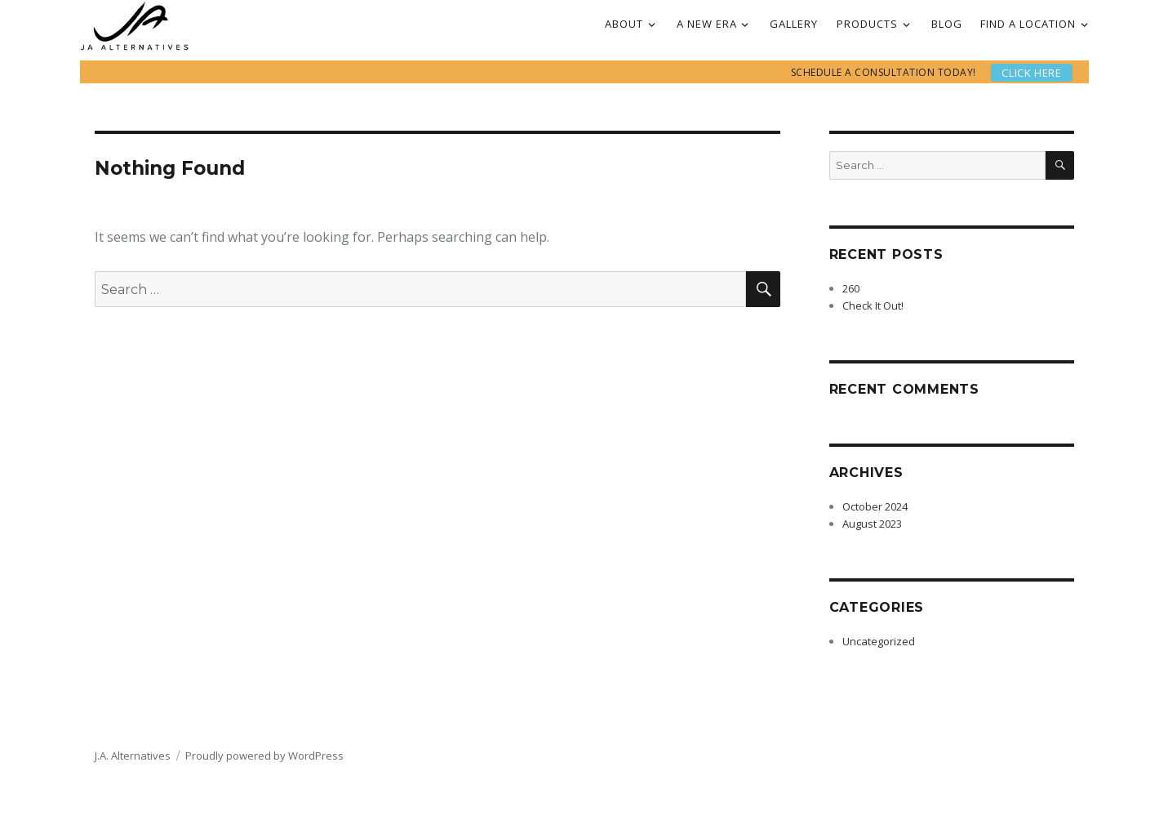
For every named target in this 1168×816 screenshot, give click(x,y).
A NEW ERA (707, 23)
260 (850, 288)
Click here (1031, 72)
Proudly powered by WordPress (264, 755)
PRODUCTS (867, 23)
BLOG (946, 23)
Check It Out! (873, 305)
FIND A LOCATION (1028, 23)
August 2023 (872, 523)
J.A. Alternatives (133, 755)
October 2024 (875, 506)
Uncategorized (878, 641)
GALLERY (794, 23)
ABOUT (624, 23)
